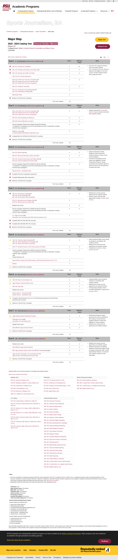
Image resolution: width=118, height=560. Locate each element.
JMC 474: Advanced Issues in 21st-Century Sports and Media (28, 247)
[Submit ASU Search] (114, 1)
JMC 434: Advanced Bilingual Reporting (54, 425)
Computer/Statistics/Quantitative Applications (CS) (25, 133)
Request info (102, 46)
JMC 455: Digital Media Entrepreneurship (55, 445)
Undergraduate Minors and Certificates (49, 11)
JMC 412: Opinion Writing (51, 409)
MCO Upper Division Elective (25, 327)
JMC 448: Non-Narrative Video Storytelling (23, 197)
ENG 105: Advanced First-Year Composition (24, 81)
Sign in (109, 1)
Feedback (104, 541)
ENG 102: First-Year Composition (28, 79)
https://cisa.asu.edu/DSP (52, 480)
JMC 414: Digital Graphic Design (52, 414)
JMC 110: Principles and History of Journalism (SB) (26, 70)
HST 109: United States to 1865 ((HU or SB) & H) (24, 401)
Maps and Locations (13, 550)
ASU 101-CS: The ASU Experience (21, 76)
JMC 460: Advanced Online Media (53, 450)
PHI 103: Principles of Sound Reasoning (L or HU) (57, 385)
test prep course (93, 291)
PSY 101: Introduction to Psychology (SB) (23, 89)
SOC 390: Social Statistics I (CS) (19, 388)
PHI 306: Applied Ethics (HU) (51, 391)
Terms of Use (47, 557)
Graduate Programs (71, 11)
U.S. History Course (17, 215)
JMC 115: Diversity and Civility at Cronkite (23, 73)
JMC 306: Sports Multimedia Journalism (22, 121)
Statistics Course (16, 131)
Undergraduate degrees (27, 31)
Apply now (102, 39)
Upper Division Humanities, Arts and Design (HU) (25, 354)
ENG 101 (14, 79)
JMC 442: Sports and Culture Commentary (23, 243)
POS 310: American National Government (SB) (24, 160)
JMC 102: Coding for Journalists (20, 86)
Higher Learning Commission (71, 533)
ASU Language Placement (96, 69)
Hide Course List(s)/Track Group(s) (17, 57)
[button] (108, 57)
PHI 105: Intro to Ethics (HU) (51, 388)
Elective (14, 263)
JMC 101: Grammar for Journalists (21, 66)
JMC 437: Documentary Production (53, 431)
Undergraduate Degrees (26, 11)
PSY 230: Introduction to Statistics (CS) (21, 385)
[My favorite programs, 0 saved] (112, 11)
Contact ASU (43, 550)
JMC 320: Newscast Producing (52, 401)
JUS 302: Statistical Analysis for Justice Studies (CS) (25, 383)
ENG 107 (14, 83)
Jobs (25, 550)
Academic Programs (25, 6)
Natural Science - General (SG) (20, 293)
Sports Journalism (41, 31)
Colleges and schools (99, 1)
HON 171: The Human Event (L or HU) (54, 380)
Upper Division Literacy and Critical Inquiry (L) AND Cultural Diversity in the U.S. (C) (34, 260)
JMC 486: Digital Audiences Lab (85, 388)
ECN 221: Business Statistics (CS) (20, 380)
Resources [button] (105, 11)
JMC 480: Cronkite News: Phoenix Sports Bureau (90, 383)
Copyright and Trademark (14, 557)
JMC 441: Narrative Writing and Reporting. (55, 436)
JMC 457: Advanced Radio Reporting (54, 447)
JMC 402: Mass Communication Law (22, 280)
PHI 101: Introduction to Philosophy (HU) (54, 383)
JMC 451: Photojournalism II (51, 442)
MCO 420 (31, 350)
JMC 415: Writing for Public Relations (54, 417)
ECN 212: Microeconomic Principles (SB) (23, 202)
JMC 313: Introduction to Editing (20, 193)
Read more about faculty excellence (18, 540)
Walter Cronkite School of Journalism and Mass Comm (36, 48)
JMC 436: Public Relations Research (53, 428)
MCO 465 (39, 350)
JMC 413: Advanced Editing (51, 412)
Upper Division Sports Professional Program (24, 316)
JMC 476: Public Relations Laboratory (87, 380)
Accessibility (29, 557)
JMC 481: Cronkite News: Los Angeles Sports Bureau (91, 385)
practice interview (93, 249)
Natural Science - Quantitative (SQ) (21, 171)
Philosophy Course (17, 319)
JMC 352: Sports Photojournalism (53, 406)
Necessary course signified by (36, 234)
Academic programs (12, 31)
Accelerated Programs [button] (89, 11)
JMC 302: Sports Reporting (19, 152)
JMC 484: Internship (17, 286)
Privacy (38, 557)
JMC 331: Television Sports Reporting (22, 240)
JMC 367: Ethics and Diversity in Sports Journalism (25, 155)
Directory (33, 550)
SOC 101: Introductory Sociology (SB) (22, 91)
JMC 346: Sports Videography (20, 195)
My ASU (91, 1)
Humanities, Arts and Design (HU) (21, 321)
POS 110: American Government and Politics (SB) (25, 159)
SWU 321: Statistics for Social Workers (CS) (22, 394)
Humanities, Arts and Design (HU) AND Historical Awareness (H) (29, 217)
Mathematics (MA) (17, 94)
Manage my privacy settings (72, 557)
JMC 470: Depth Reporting (51, 456)
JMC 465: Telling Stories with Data (53, 453)
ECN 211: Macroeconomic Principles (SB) (23, 200)
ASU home (85, 1)
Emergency (57, 557)
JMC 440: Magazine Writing (51, 434)
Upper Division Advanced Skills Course (22, 283)
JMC (13, 327)
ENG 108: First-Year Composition (28, 83)
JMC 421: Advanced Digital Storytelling (54, 420)
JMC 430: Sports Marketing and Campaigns (24, 242)
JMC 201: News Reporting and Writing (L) (23, 117)
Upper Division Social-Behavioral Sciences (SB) (25, 355)
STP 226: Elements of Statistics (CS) (20, 391)
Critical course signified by (34, 61)
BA (14, 46)
